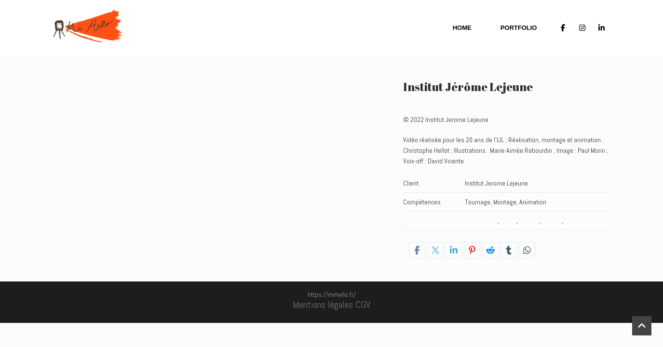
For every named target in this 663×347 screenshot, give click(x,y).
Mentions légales (323, 304)
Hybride (529, 220)
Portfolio (519, 27)
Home (462, 27)
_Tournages (481, 220)
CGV (362, 304)
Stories (552, 220)
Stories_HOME (584, 220)
